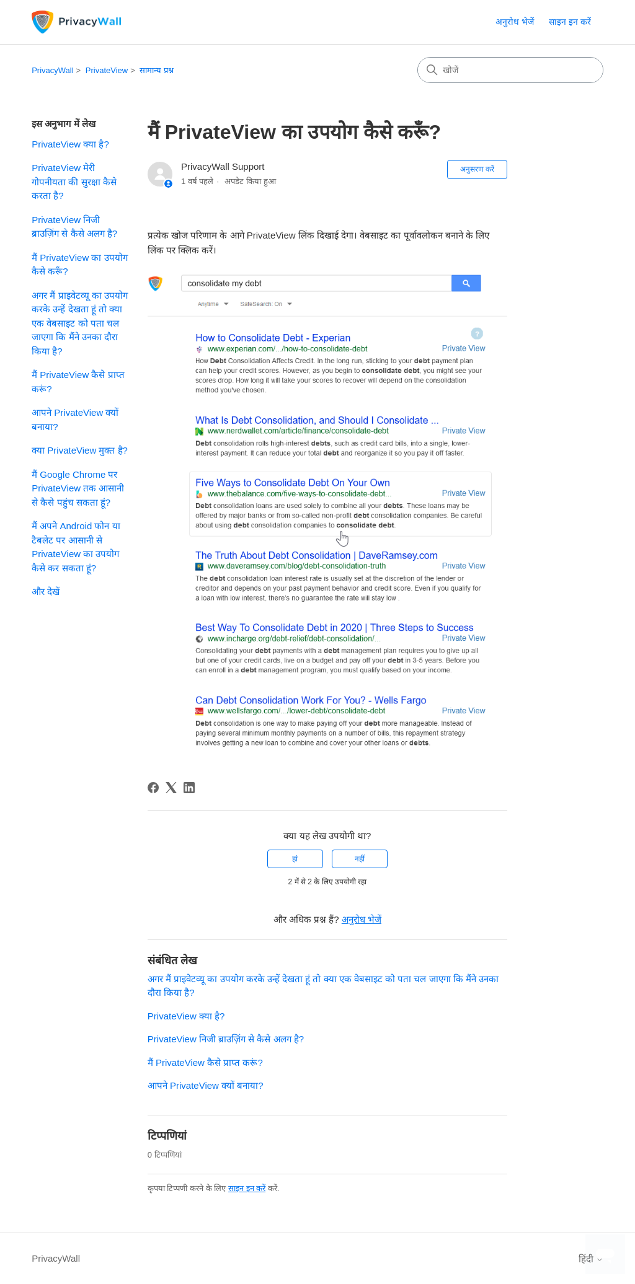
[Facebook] (153, 787)
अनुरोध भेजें (514, 22)
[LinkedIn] (189, 787)
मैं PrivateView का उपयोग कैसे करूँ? (79, 264)
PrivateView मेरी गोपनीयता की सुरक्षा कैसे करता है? (74, 181)
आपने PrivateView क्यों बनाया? (75, 419)
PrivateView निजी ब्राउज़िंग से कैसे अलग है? (74, 226)
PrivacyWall (52, 70)
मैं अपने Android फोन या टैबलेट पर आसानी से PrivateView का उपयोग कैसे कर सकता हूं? (76, 547)
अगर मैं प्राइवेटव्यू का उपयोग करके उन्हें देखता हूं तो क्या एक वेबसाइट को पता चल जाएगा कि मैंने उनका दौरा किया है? (80, 323)
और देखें (46, 591)
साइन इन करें (246, 1188)
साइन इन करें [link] (570, 22)
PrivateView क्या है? (70, 144)
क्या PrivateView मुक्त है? (80, 450)
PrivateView (107, 70)
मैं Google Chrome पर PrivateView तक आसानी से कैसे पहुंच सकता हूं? (78, 488)
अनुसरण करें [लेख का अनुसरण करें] (477, 169)
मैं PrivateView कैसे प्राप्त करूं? (78, 381)
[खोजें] (510, 70)
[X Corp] (171, 787)
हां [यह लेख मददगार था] (295, 859)
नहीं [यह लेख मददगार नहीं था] (360, 859)
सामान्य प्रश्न (157, 70)
